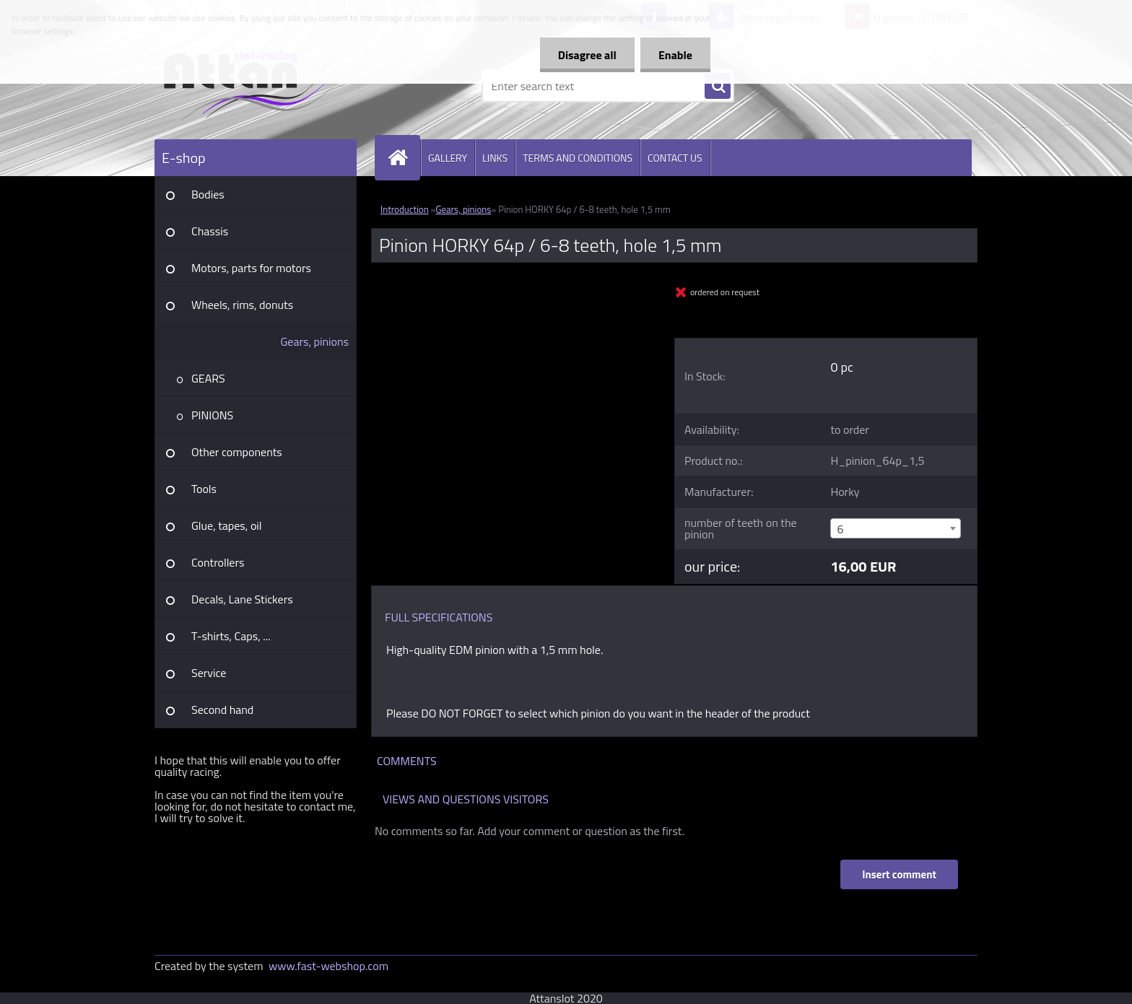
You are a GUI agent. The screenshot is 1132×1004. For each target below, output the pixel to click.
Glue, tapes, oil (226, 525)
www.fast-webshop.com (328, 965)
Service (208, 672)
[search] (718, 86)
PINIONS (212, 415)
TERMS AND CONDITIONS (577, 157)
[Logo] (253, 86)
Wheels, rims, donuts (242, 304)
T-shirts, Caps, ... (231, 636)
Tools (204, 488)
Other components (236, 451)
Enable (675, 55)
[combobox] (895, 528)
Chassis (209, 231)
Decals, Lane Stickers (242, 599)
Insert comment (899, 874)
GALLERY (447, 157)
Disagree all (587, 55)
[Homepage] (403, 157)
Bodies (208, 194)
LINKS (495, 157)
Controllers (217, 562)
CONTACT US (675, 157)
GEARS (208, 378)
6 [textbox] (840, 529)
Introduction (404, 209)
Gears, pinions (314, 341)
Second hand (222, 709)
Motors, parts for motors (251, 267)
